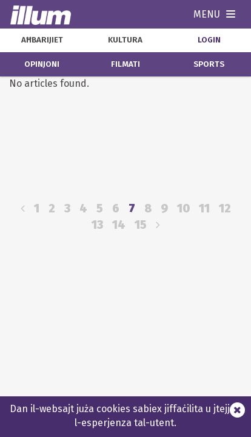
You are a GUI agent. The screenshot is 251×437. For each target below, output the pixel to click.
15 (141, 225)
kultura (125, 40)
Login (209, 40)
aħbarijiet (42, 40)
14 (119, 225)
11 (204, 208)
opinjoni (41, 64)
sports (208, 64)
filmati (125, 64)
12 (225, 208)
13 (97, 225)
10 (183, 208)
